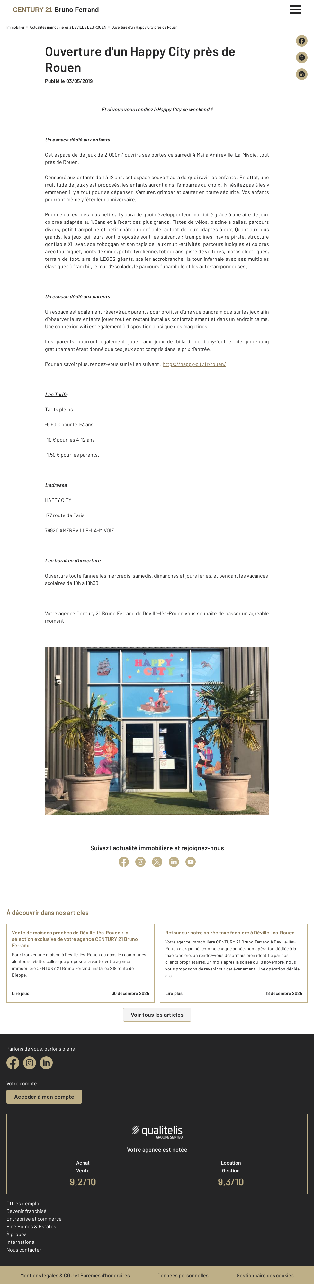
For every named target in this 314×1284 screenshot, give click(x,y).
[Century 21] (56, 9)
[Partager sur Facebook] (302, 41)
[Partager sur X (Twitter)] (302, 57)
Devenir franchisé (26, 1211)
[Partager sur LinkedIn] (302, 74)
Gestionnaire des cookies (265, 1275)
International (21, 1242)
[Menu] (295, 9)
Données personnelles (183, 1275)
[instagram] (29, 1062)
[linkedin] (46, 1062)
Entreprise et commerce (34, 1219)
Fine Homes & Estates (31, 1226)
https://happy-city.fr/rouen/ (194, 364)
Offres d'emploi (23, 1203)
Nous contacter (23, 1249)
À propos (16, 1234)
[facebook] (12, 1062)
